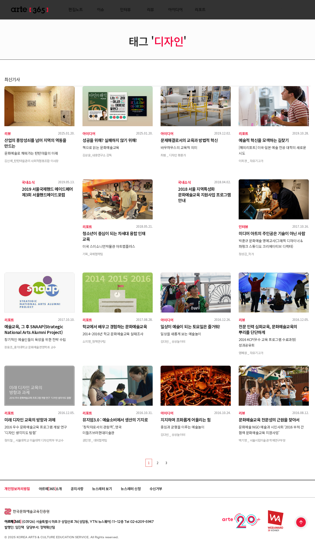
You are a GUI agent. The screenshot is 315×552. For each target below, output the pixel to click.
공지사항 (77, 488)
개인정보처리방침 (17, 488)
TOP (301, 522)
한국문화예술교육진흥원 (26, 511)
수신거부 (156, 488)
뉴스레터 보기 (102, 488)
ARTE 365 (29, 10)
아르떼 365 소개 (50, 488)
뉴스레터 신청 (131, 488)
